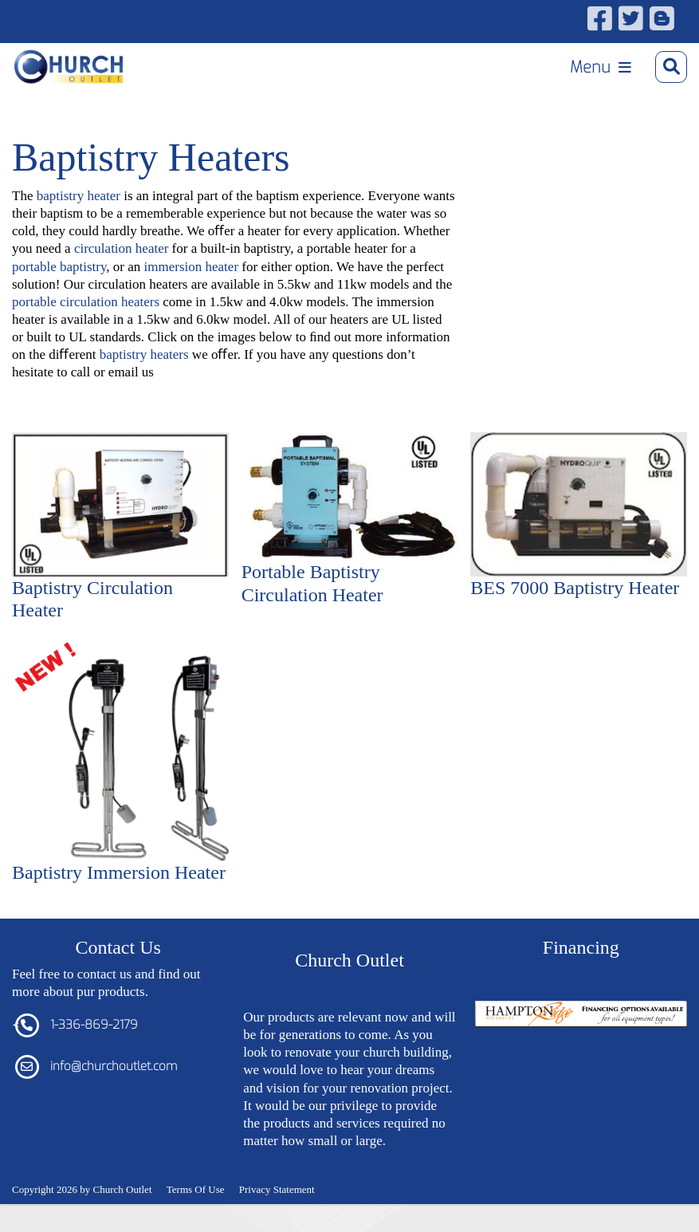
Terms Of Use (196, 1189)
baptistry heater (78, 195)
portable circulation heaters (85, 301)
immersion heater (191, 266)
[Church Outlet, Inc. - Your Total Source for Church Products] (69, 67)
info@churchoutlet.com (113, 1066)
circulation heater (121, 248)
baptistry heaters (144, 354)
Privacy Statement (277, 1189)
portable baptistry (59, 266)
